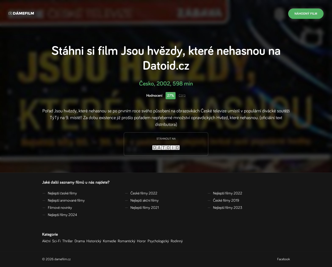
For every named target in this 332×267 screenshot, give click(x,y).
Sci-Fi (57, 241)
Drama (80, 241)
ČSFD (182, 95)
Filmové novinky (57, 208)
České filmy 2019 (223, 201)
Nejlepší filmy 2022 (224, 193)
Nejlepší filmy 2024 (59, 215)
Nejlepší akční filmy (142, 201)
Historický (94, 241)
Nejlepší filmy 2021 (142, 208)
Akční (47, 241)
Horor (142, 241)
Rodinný (177, 241)
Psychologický (159, 241)
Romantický (127, 241)
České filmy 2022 (141, 193)
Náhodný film (306, 13)
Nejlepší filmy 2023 (224, 208)
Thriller (68, 241)
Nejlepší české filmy (59, 193)
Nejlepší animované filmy (63, 201)
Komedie (110, 241)
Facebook (283, 259)
